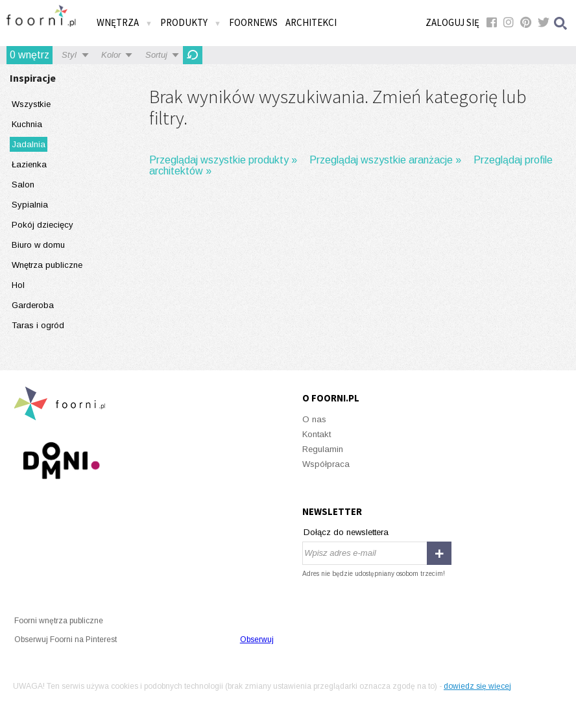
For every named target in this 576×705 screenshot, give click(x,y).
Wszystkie (31, 104)
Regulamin (322, 449)
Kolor (111, 55)
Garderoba (33, 305)
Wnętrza (124, 22)
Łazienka (29, 164)
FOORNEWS (253, 22)
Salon (23, 184)
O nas (314, 419)
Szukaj (561, 23)
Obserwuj (257, 639)
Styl (69, 55)
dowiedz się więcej (477, 686)
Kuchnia (27, 124)
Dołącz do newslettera (346, 532)
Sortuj (156, 55)
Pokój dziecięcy (42, 225)
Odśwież (192, 55)
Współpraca (326, 464)
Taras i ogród (38, 325)
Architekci (311, 22)
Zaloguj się (452, 22)
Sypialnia (30, 204)
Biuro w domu (38, 245)
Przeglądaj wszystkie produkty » (223, 159)
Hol (18, 285)
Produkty (190, 22)
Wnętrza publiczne (47, 265)
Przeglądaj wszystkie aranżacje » (385, 159)
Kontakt (316, 434)
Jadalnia (28, 144)
